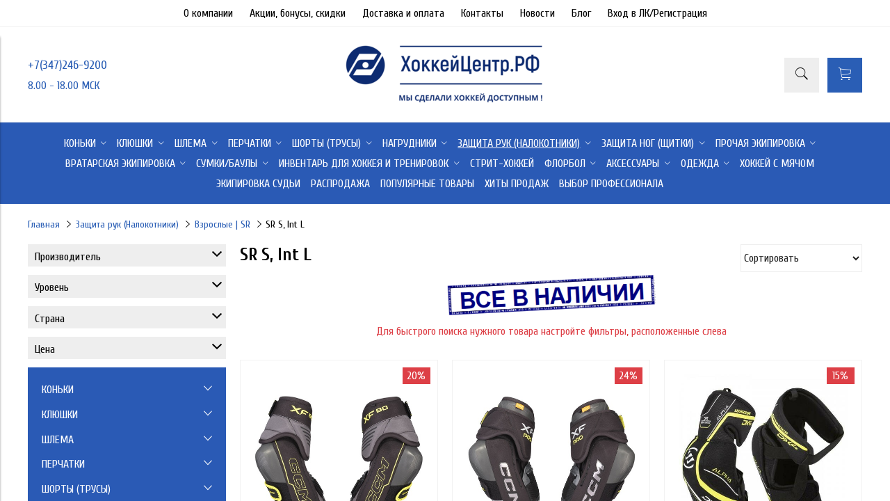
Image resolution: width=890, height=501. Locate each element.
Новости (537, 13)
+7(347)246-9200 (67, 65)
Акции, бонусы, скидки (298, 13)
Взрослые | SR (222, 224)
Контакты (482, 13)
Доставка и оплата (403, 13)
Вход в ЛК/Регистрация (657, 13)
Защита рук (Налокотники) (127, 224)
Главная (44, 224)
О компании (208, 13)
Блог (581, 13)
